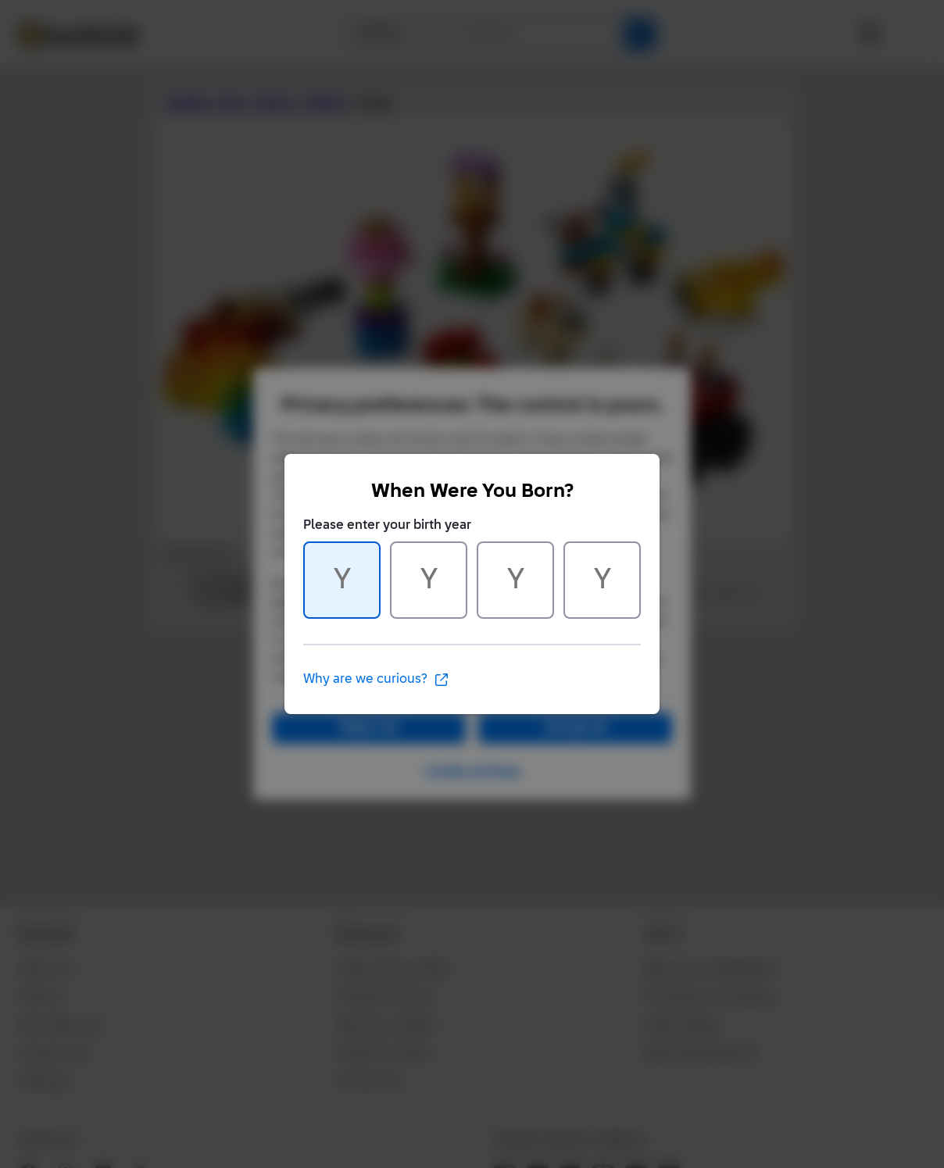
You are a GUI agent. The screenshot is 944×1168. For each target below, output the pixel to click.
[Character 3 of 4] (515, 580)
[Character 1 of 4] (342, 580)
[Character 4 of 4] (602, 580)
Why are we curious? (376, 680)
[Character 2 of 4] (428, 580)
